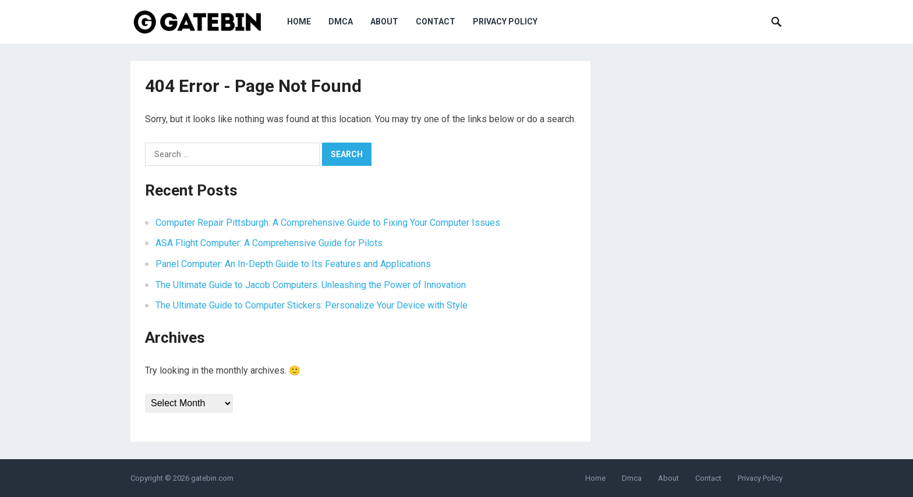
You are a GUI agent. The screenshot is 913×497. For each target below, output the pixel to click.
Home (299, 21)
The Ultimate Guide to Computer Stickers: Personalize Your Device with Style (311, 305)
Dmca (340, 21)
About (384, 21)
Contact (435, 21)
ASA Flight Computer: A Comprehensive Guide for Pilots (269, 242)
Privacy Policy (505, 21)
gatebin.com (212, 478)
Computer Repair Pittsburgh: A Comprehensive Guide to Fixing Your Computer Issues (327, 222)
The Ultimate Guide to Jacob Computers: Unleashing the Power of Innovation (310, 284)
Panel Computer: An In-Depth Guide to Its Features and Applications (293, 263)
